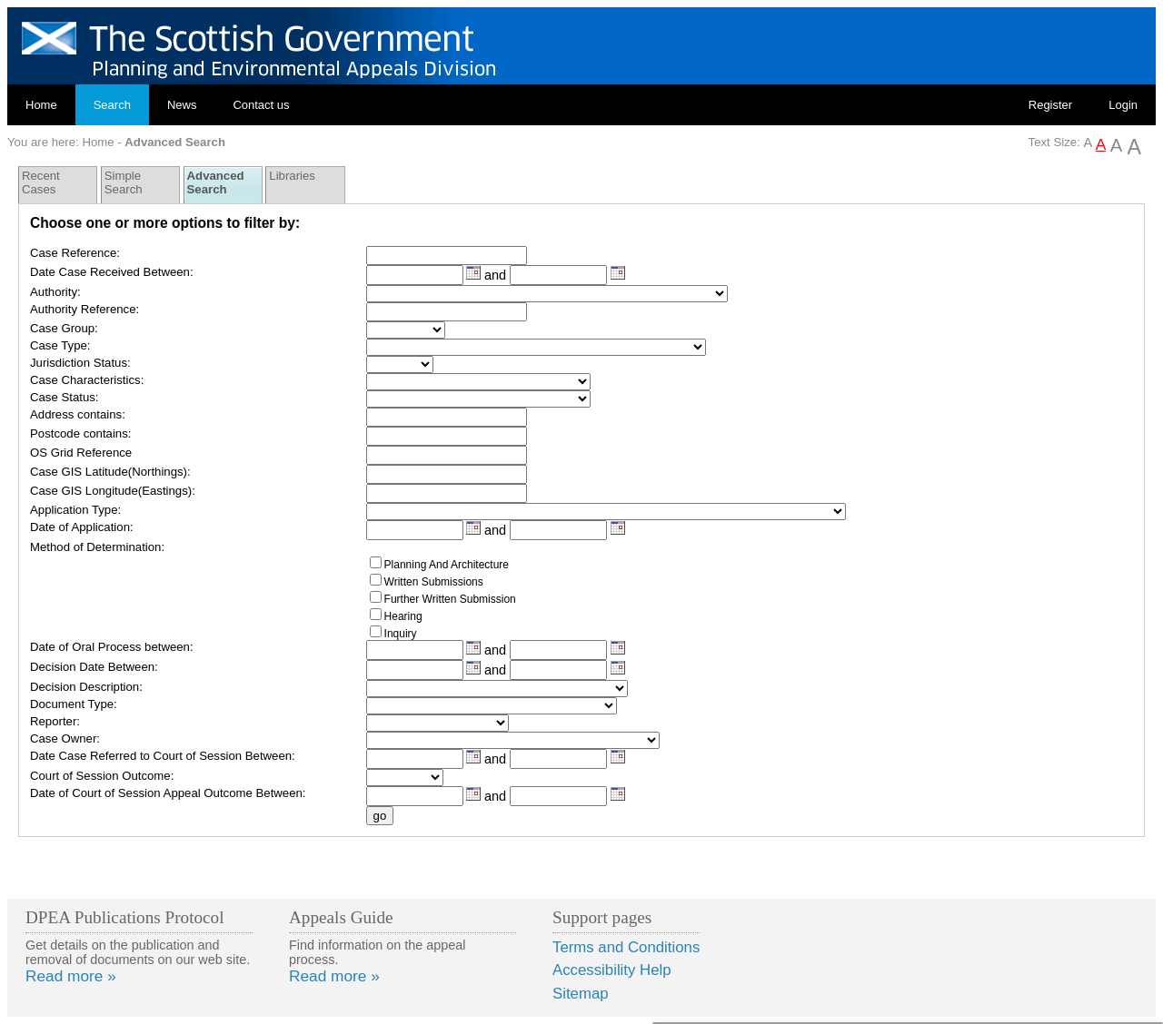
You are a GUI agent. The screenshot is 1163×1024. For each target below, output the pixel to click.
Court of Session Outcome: (102, 776)
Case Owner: (65, 738)
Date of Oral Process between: (112, 647)
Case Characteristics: (87, 380)
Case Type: (60, 345)
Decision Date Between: (94, 667)
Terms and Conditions (626, 947)
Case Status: (64, 397)
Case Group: (64, 328)
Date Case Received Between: (112, 272)
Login (1123, 105)
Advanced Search (215, 182)
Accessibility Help (611, 970)
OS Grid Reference (81, 452)
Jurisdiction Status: (80, 362)
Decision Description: (86, 687)
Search (112, 105)
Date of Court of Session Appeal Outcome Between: (168, 793)
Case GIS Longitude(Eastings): (112, 490)
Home (41, 105)
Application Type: (75, 510)
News (182, 105)
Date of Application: (82, 527)
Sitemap (580, 993)
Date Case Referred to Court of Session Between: (162, 756)
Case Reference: (75, 253)
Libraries (292, 175)
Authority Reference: (84, 309)
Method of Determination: (97, 547)
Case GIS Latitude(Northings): (110, 471)
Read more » (70, 976)
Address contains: (77, 414)
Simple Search (123, 182)
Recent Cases (41, 182)
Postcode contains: (80, 433)
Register (1050, 105)
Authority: (55, 292)
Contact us (261, 105)
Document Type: (73, 704)
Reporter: (55, 721)
